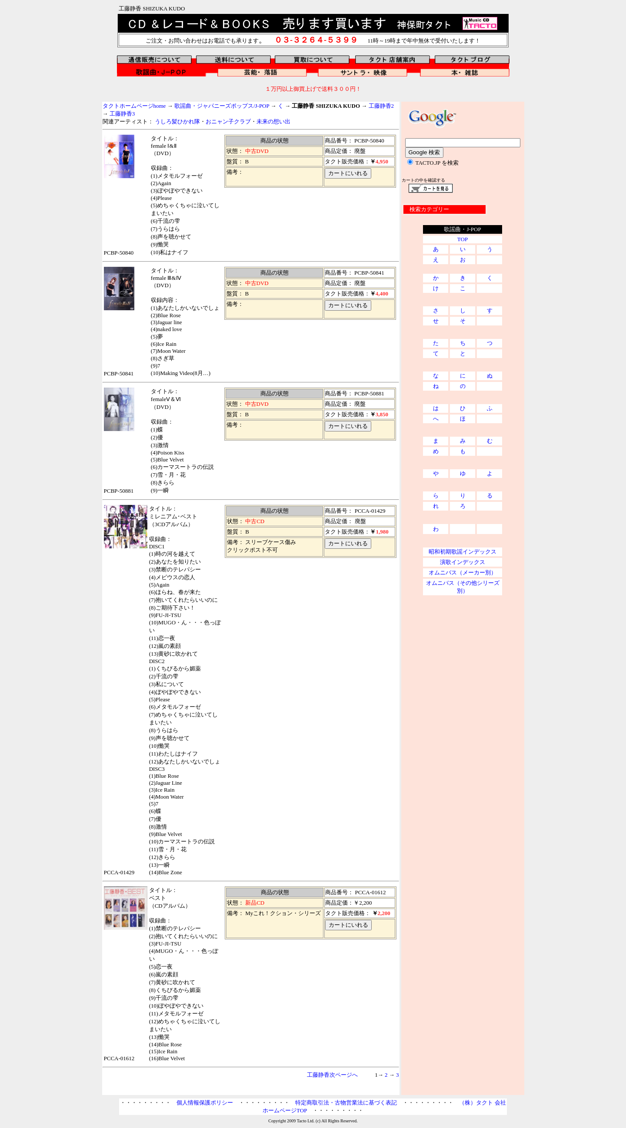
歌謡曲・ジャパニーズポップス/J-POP (221, 106)
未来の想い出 (273, 121)
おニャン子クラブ (228, 121)
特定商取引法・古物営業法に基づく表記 (346, 1102)
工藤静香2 (381, 106)
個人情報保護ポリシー (204, 1102)
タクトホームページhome (134, 106)
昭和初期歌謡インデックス (462, 551)
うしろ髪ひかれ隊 (177, 121)
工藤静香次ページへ (332, 1075)
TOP (462, 239)
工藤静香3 (121, 113)
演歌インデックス (462, 562)
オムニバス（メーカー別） (462, 572)
